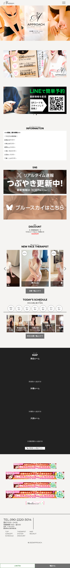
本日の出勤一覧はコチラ (35, 355)
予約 (17, 566)
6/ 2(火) (19, 308)
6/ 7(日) (59, 308)
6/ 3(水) (27, 308)
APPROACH (37, 561)
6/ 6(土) (51, 308)
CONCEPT (9, 553)
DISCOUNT (21, 555)
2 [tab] (36, 115)
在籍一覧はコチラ (35, 291)
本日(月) (10, 308)
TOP (7, 550)
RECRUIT (33, 553)
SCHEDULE (9, 555)
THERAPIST (21, 550)
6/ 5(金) (43, 308)
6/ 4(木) (35, 308)
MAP (31, 550)
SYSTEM (20, 553)
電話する (52, 566)
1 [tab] (34, 115)
